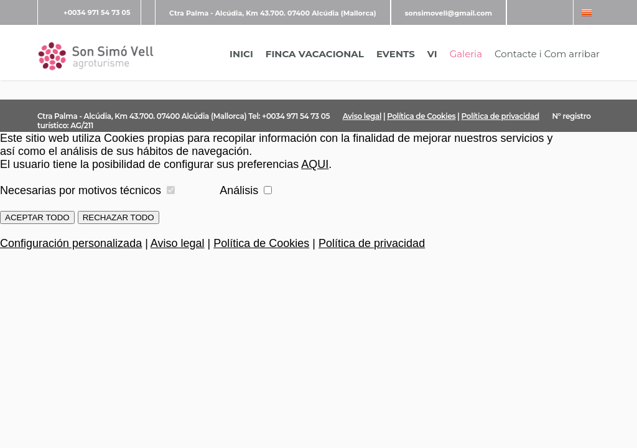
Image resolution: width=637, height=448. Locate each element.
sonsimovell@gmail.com (448, 13)
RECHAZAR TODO (118, 217)
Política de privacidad (500, 116)
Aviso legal (362, 116)
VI (432, 54)
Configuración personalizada (71, 243)
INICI (241, 54)
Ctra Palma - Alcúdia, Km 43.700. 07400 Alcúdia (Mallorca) (272, 13)
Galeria (466, 54)
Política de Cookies (421, 116)
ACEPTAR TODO (37, 217)
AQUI (314, 164)
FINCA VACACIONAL (315, 54)
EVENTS (395, 54)
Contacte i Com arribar (547, 54)
